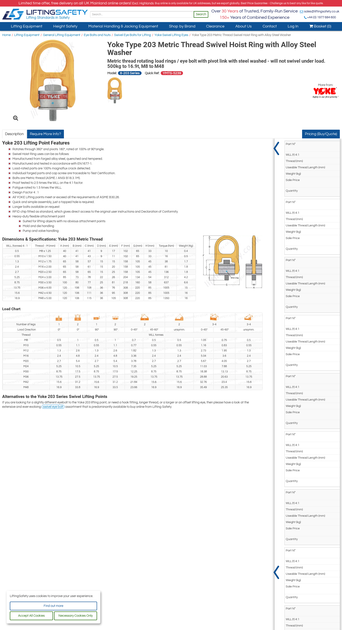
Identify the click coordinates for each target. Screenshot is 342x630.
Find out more (53, 606)
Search (201, 14)
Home (6, 35)
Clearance (215, 26)
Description (14, 134)
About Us (243, 26)
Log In (293, 26)
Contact (270, 26)
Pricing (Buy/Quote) (321, 134)
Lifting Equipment (26, 26)
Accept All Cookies (31, 615)
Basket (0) (320, 26)
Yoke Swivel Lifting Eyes (171, 35)
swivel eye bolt (53, 406)
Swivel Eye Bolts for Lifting (132, 35)
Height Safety (65, 26)
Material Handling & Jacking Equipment (123, 26)
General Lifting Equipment (61, 35)
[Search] (142, 14)
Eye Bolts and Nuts (97, 35)
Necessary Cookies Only (75, 615)
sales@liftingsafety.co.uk (321, 11)
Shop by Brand (182, 26)
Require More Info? (45, 134)
